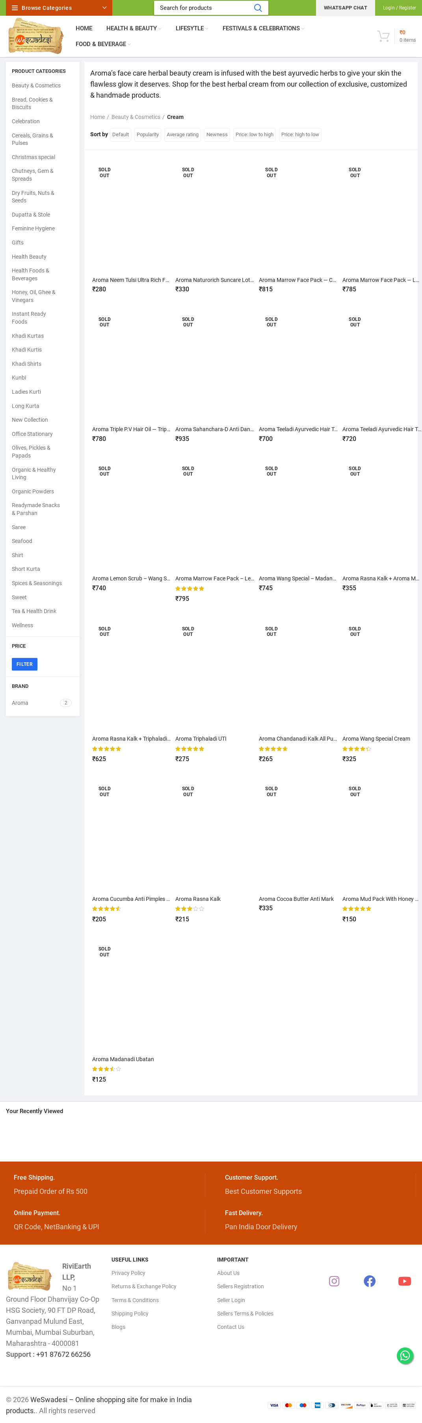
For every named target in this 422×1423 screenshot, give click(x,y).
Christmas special (33, 157)
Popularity (148, 134)
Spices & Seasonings (37, 583)
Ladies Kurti (26, 392)
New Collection (30, 420)
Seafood (22, 541)
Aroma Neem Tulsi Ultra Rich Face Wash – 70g (148, 280)
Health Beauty (29, 257)
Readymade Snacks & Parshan (36, 509)
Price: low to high (254, 134)
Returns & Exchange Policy (144, 1285)
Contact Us (230, 1325)
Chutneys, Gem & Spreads (33, 175)
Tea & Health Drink (34, 611)
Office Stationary (32, 434)
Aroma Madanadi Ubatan (123, 1058)
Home (97, 117)
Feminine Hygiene (33, 228)
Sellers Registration (240, 1285)
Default (120, 134)
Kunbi (19, 377)
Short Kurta (26, 569)
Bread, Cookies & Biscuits (32, 103)
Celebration (26, 121)
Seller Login (231, 1298)
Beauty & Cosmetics (36, 85)
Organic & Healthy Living (34, 474)
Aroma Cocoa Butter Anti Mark (296, 898)
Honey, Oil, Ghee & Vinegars (34, 296)
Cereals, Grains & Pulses (32, 139)
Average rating (183, 134)
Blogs (118, 1325)
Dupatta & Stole (31, 214)
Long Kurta (25, 406)
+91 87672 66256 (63, 1353)
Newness (217, 134)
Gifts (18, 242)
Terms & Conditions (135, 1298)
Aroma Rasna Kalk (198, 898)
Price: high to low (300, 134)
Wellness (22, 625)
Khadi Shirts (26, 364)
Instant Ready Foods (29, 318)
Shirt (17, 555)
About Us (228, 1272)
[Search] (211, 8)
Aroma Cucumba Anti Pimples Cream (137, 898)
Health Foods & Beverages (30, 274)
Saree (19, 527)
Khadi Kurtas (28, 336)
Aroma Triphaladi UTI (201, 738)
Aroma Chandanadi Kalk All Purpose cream (311, 738)
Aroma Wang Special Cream (376, 738)
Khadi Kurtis (27, 349)
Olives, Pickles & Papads (31, 452)
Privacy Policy (128, 1272)
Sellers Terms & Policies (245, 1312)
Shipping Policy (130, 1312)
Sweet (19, 597)
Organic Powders (33, 491)
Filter (25, 664)
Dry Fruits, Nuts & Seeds (33, 197)
